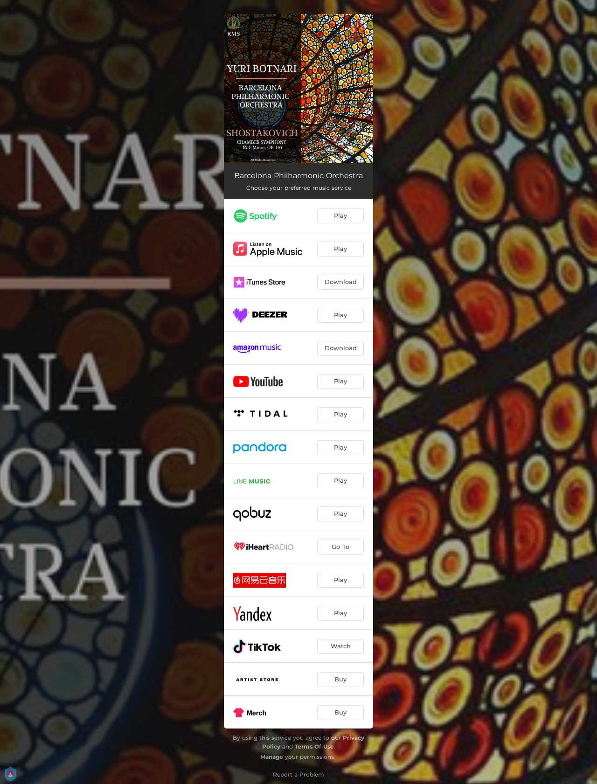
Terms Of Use (314, 746)
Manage (271, 756)
